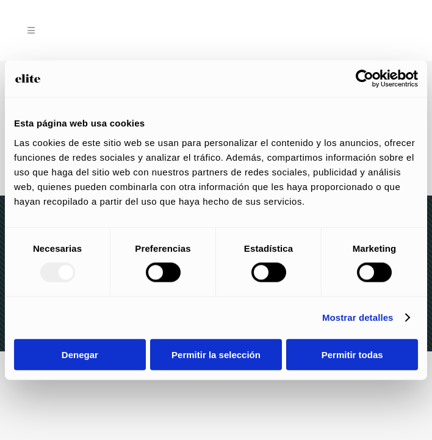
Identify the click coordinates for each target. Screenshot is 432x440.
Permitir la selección (216, 354)
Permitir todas (352, 354)
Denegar (80, 354)
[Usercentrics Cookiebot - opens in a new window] (364, 79)
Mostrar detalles (358, 317)
